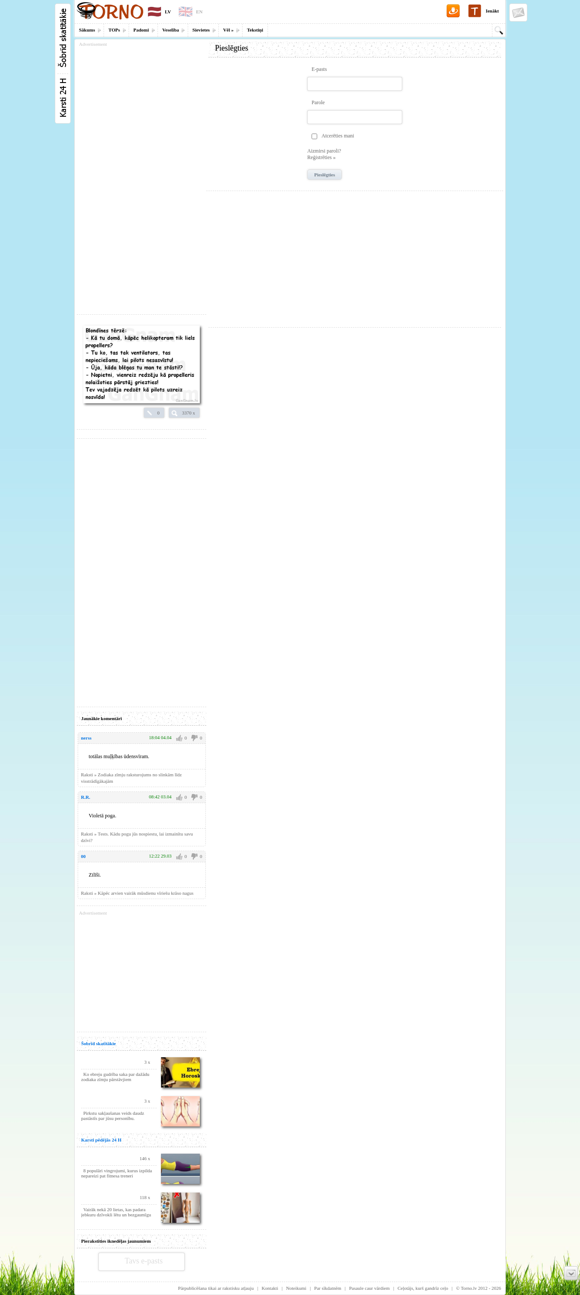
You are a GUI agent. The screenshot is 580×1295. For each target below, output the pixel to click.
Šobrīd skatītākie (98, 1043)
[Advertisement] (354, 255)
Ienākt (492, 10)
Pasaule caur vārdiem (369, 1288)
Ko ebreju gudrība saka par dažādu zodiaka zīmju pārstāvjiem (115, 1077)
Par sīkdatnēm (327, 1288)
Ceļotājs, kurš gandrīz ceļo (422, 1288)
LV (168, 11)
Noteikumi (296, 1288)
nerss (86, 737)
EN (199, 11)
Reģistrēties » (321, 157)
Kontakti (270, 1288)
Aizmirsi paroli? (324, 151)
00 (83, 856)
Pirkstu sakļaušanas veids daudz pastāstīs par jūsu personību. (112, 1115)
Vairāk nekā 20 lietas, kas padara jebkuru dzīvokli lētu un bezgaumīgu (116, 1212)
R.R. (85, 797)
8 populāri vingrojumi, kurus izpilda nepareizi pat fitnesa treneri (116, 1173)
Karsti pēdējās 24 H (101, 1139)
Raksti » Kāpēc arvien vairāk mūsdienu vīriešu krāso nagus (137, 893)
